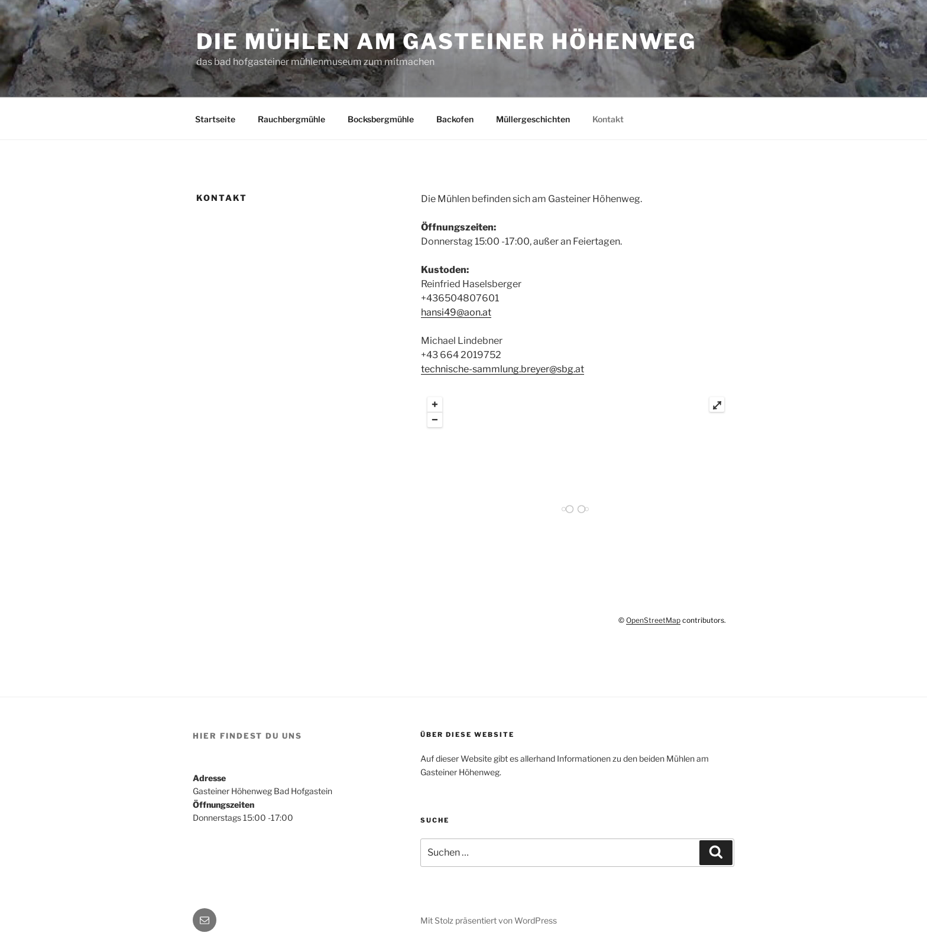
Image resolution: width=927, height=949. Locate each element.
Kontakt (608, 119)
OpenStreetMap (653, 620)
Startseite (215, 119)
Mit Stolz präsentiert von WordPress (488, 920)
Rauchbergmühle (291, 119)
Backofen (455, 119)
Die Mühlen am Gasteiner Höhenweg (446, 41)
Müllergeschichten (533, 119)
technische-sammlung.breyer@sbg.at (502, 369)
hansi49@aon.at (456, 312)
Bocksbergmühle (381, 119)
